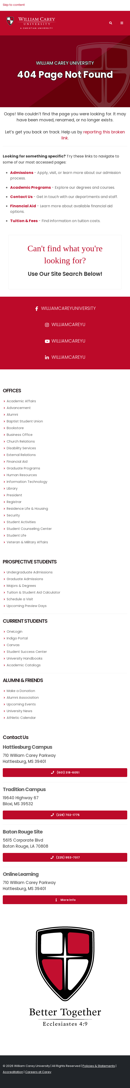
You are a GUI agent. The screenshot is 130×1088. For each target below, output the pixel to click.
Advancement (19, 408)
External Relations (21, 455)
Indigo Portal (17, 638)
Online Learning (21, 874)
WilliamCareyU (65, 341)
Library (12, 488)
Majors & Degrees (21, 585)
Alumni (12, 414)
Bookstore (15, 428)
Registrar (14, 502)
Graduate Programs (23, 468)
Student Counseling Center (29, 528)
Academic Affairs (21, 401)
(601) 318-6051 (65, 772)
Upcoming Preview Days (27, 606)
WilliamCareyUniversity (65, 308)
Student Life (16, 535)
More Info (65, 900)
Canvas (13, 645)
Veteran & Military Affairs (27, 542)
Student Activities (21, 522)
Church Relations (21, 441)
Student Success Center (27, 651)
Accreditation (13, 1072)
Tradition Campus (24, 789)
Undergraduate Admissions (30, 572)
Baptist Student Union (25, 421)
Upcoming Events (21, 704)
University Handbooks (24, 658)
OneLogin (14, 631)
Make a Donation (21, 691)
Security (13, 515)
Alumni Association (23, 697)
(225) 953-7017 (65, 857)
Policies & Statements (98, 1066)
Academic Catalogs (24, 665)
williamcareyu (65, 324)
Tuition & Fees (24, 220)
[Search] (110, 23)
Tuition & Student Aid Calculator (33, 592)
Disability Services (21, 448)
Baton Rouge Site (22, 831)
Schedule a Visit (20, 599)
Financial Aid (17, 461)
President (14, 495)
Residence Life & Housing (27, 508)
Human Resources (22, 475)
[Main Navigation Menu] (121, 23)
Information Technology (27, 481)
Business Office (20, 434)
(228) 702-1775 (65, 815)
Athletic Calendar (21, 717)
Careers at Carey (38, 1072)
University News (19, 711)
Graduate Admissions (25, 579)
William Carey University (65, 63)
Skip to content (14, 5)
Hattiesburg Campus (27, 747)
